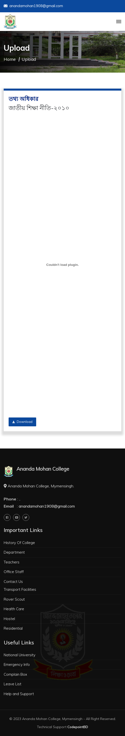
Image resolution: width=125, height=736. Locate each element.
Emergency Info (17, 664)
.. (19, 498)
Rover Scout (14, 599)
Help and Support (19, 693)
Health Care (14, 609)
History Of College (19, 542)
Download (22, 422)
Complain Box (15, 674)
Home (10, 59)
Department (14, 552)
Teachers (11, 562)
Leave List (12, 684)
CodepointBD (77, 727)
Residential (13, 628)
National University (19, 655)
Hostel (9, 618)
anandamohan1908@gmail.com (33, 6)
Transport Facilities (20, 589)
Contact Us (13, 581)
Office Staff (14, 571)
